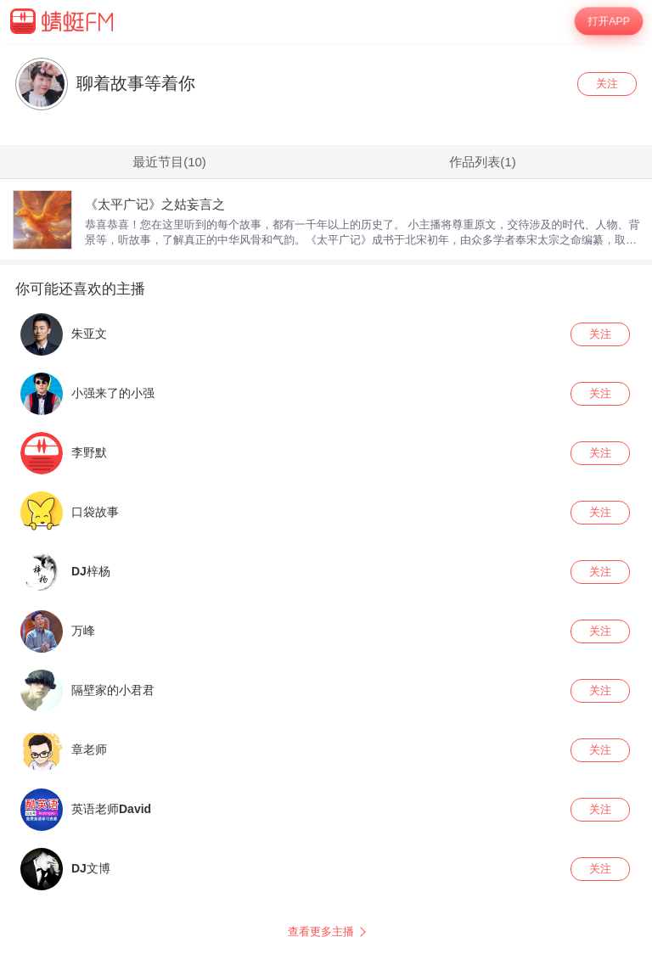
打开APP (609, 21)
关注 (607, 83)
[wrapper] (326, 503)
